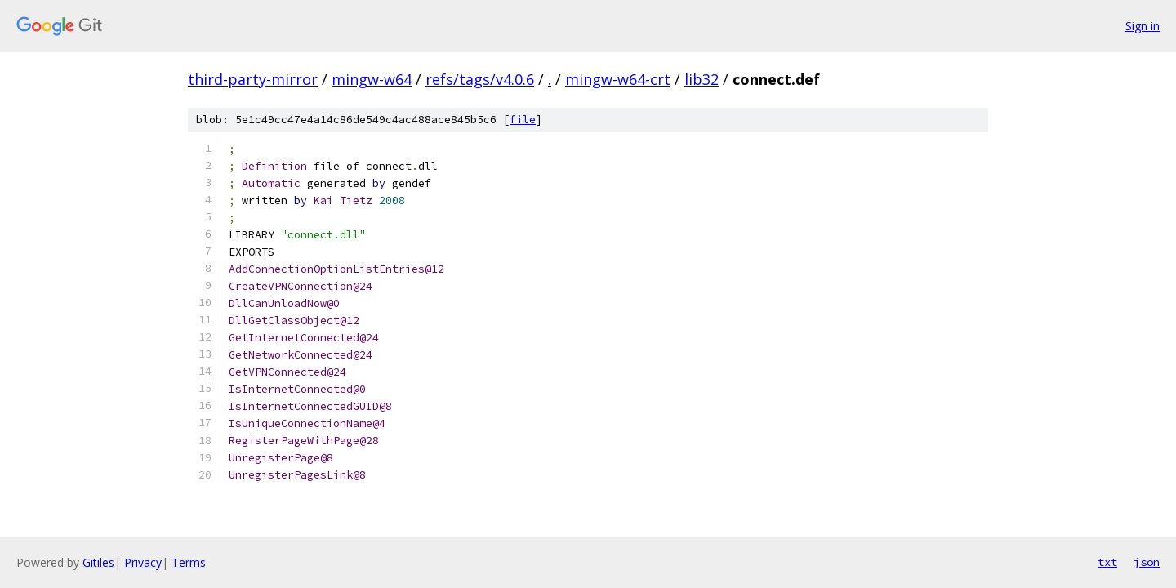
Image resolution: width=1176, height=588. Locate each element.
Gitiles (98, 562)
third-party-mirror (253, 79)
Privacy (143, 562)
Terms (189, 562)
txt (1107, 562)
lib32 (701, 79)
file (523, 120)
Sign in (1142, 25)
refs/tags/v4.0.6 (479, 79)
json (1147, 562)
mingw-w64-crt (617, 79)
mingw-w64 (372, 79)
